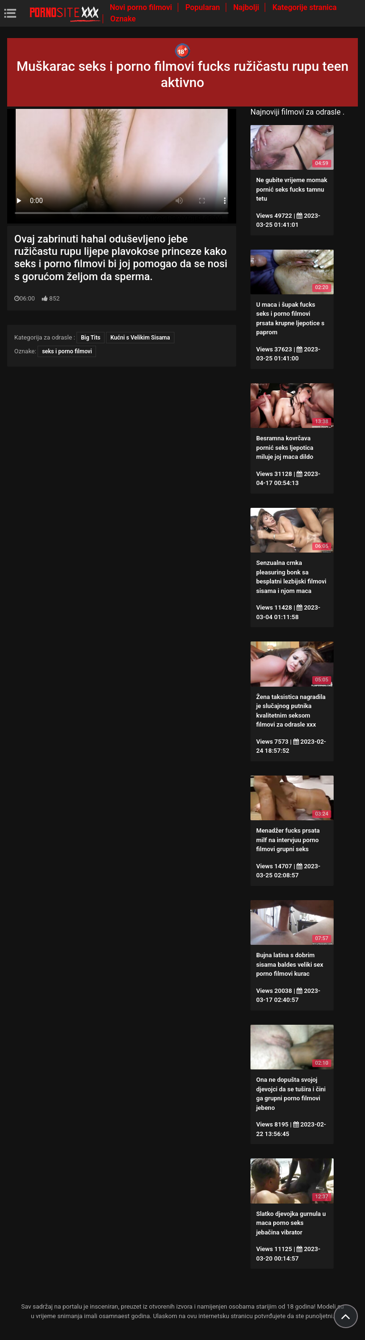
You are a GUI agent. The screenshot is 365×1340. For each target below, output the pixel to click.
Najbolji (247, 7)
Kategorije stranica (304, 7)
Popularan (203, 7)
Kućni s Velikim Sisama (140, 337)
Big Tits (90, 337)
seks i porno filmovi (67, 351)
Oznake (123, 18)
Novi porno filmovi (142, 7)
